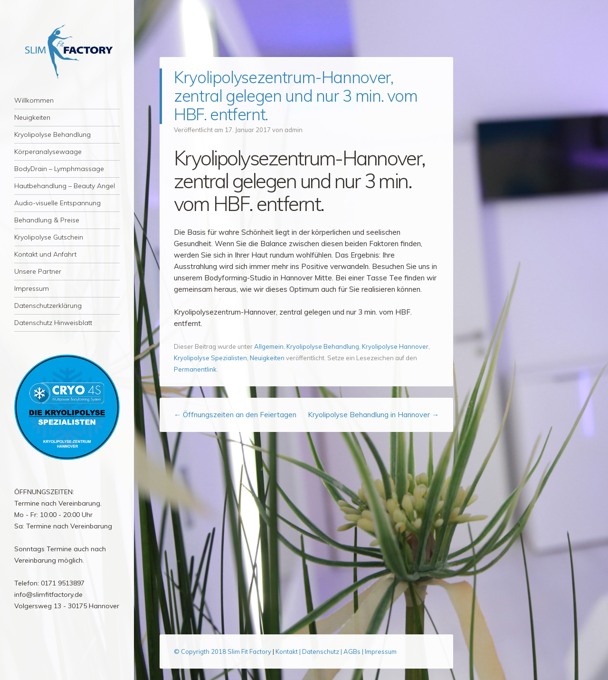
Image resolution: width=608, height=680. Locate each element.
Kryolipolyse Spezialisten (210, 358)
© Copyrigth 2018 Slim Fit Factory (223, 651)
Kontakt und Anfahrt (45, 254)
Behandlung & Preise (46, 220)
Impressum (31, 288)
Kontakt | (289, 651)
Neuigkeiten (32, 117)
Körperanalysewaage (48, 151)
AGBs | (353, 651)
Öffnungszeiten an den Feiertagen (235, 414)
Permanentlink (195, 369)
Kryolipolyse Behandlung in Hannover (373, 414)
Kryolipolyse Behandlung (52, 134)
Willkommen (34, 100)
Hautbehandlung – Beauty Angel (64, 186)
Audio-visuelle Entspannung (57, 203)
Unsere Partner (37, 271)
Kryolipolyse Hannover (395, 346)
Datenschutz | (322, 651)
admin (294, 130)
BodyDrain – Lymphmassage (59, 168)
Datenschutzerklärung (48, 305)
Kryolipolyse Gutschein (48, 237)
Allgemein (269, 346)
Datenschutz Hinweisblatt (53, 322)
